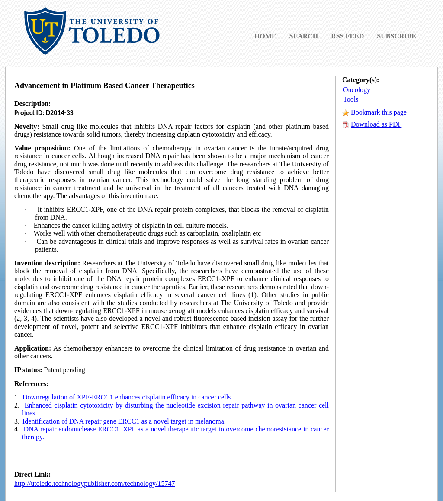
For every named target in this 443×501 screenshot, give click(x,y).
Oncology (356, 89)
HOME (265, 36)
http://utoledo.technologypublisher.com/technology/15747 (94, 483)
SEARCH (303, 36)
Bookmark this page (379, 112)
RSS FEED (347, 36)
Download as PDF (376, 124)
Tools (350, 99)
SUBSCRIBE (396, 36)
